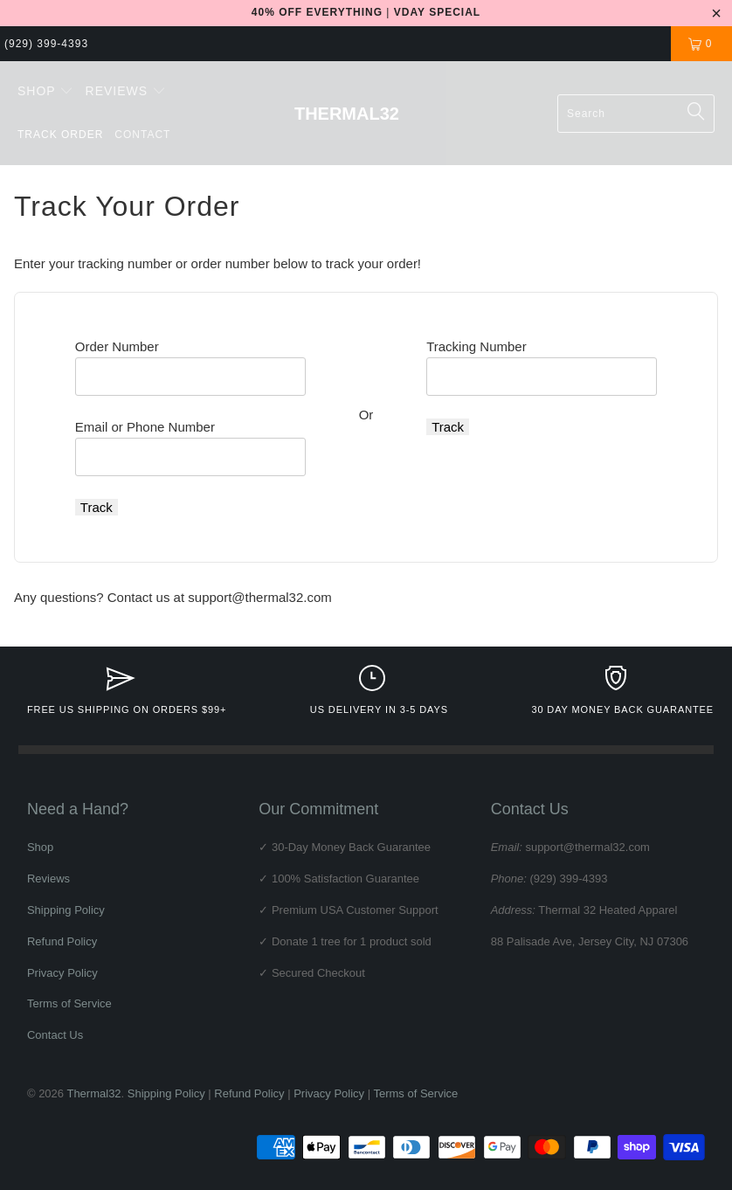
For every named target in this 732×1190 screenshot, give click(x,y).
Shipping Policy (66, 910)
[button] (45, 92)
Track (96, 507)
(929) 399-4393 (46, 44)
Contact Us (55, 1034)
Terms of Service (69, 1003)
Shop (40, 847)
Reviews (48, 878)
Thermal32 (93, 1093)
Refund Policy (62, 941)
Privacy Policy (62, 972)
